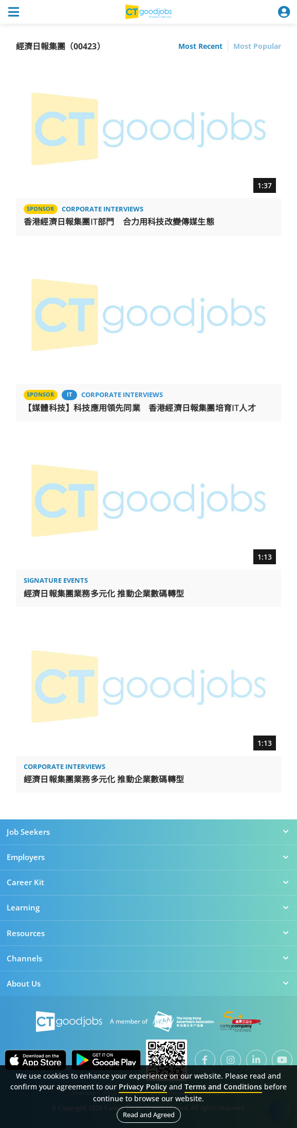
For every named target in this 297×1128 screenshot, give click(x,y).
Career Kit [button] (148, 882)
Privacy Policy (143, 1086)
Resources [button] (148, 933)
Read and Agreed (149, 1114)
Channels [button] (148, 958)
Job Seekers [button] (148, 832)
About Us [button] (148, 983)
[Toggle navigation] (13, 12)
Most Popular (257, 46)
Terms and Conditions (223, 1086)
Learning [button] (148, 907)
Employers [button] (148, 857)
